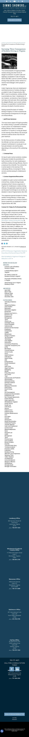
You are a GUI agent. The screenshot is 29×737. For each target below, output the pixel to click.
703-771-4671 (14, 16)
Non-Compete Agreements (12, 397)
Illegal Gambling (9, 368)
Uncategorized (9, 458)
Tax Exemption (9, 337)
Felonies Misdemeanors (11, 413)
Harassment (8, 419)
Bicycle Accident (9, 442)
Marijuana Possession (11, 386)
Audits (6, 434)
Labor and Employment (11, 426)
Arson (6, 353)
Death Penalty (8, 358)
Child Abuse (8, 356)
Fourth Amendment (10, 363)
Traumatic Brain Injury (11, 445)
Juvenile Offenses (9, 424)
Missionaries (8, 334)
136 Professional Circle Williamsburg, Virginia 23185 (14, 733)
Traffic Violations (9, 457)
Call (10, 1)
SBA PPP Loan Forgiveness (12, 453)
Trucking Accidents (10, 447)
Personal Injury (9, 439)
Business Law (8, 314)
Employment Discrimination (12, 394)
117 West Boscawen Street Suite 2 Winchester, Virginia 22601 (14, 613)
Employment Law (9, 395)
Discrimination (8, 379)
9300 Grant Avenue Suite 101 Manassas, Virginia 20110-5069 (14, 642)
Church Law (8, 321)
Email (14, 1)
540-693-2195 (16, 618)
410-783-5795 (16, 677)
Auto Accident (8, 306)
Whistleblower (8, 463)
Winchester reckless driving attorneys (12, 220)
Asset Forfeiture (9, 355)
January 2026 (8, 295)
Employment (8, 316)
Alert (6, 303)
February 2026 (9, 293)
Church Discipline (9, 324)
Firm (6, 415)
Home (7, 1)
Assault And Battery (10, 305)
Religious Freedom (10, 335)
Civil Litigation (8, 340)
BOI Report (8, 348)
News (6, 431)
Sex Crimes (8, 374)
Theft (6, 376)
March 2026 (8, 292)
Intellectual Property (10, 423)
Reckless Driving (20, 42)
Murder (7, 371)
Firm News (8, 416)
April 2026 (7, 290)
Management (8, 318)
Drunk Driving (8, 389)
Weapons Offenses (10, 461)
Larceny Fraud (9, 427)
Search (18, 1)
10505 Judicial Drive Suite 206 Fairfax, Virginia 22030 (14, 704)
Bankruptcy (8, 308)
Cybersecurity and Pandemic (12, 377)
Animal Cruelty (9, 352)
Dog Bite (7, 444)
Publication (8, 450)
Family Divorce (9, 403)
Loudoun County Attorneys (7, 42)
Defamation (8, 342)
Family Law (8, 405)
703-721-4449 (16, 647)
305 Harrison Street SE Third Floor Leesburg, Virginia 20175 (14, 582)
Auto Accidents (9, 440)
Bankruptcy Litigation (10, 310)
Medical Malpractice (10, 429)
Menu (22, 1)
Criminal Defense (9, 350)
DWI (6, 360)
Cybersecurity (8, 326)
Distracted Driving (9, 381)
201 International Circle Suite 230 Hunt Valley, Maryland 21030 (14, 673)
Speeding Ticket (9, 455)
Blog (15, 42)
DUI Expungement (10, 392)
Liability (7, 332)
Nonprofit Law (8, 432)
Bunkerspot (8, 311)
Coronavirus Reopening (11, 344)
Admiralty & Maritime (10, 302)
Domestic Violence (10, 382)
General (7, 418)
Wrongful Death (9, 465)
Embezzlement (9, 361)
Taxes (6, 319)
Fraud (6, 364)
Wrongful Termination (10, 466)
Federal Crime (8, 410)
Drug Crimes (8, 384)
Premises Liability (9, 448)
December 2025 (9, 296)
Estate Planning (9, 398)
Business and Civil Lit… (11, 313)
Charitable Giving (9, 322)
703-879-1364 (16, 586)
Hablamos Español (14, 20)
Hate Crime (8, 366)
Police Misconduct (10, 373)
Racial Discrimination (10, 421)
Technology (8, 339)
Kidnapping (8, 369)
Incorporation (8, 331)
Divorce (7, 408)
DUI (6, 390)
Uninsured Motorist (10, 460)
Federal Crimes (9, 411)
